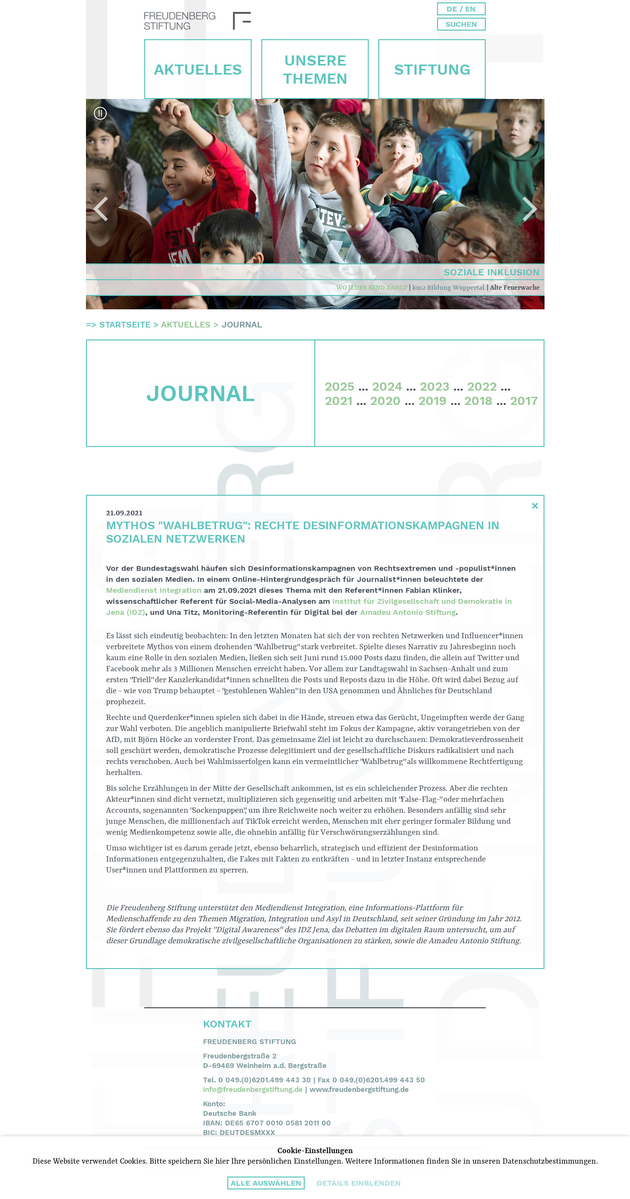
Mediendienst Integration (154, 590)
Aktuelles (198, 69)
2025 (339, 386)
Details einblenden (359, 1183)
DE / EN (461, 8)
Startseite (124, 324)
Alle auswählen (266, 1183)
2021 (338, 400)
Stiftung (432, 69)
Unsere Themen (315, 69)
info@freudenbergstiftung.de (253, 1089)
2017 (524, 400)
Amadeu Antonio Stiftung (408, 612)
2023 (434, 386)
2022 (482, 386)
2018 (478, 400)
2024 (387, 386)
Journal (242, 324)
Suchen (461, 24)
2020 (385, 400)
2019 (432, 400)
